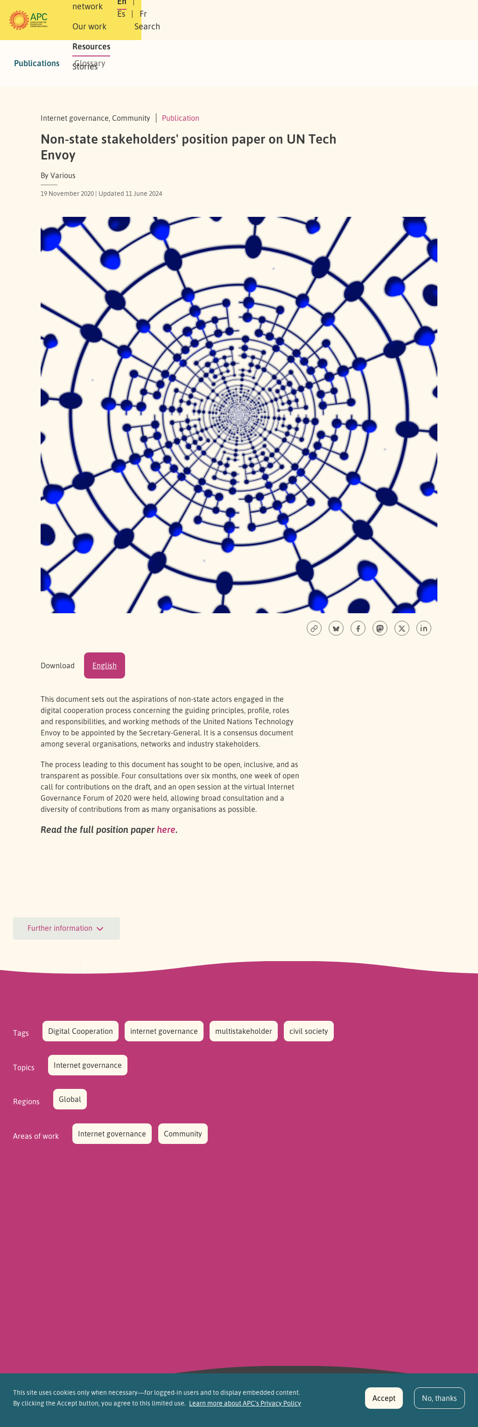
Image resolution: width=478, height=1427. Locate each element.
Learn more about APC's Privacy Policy (245, 1406)
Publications (36, 63)
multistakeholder (243, 1031)
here (166, 829)
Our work (200, 20)
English (104, 665)
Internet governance (88, 1065)
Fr (374, 20)
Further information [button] (66, 929)
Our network (146, 20)
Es (352, 20)
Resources (250, 20)
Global (70, 1099)
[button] (432, 20)
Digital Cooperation (80, 1031)
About (98, 20)
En (329, 20)
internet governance (164, 1031)
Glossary (89, 63)
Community (183, 1133)
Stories (296, 20)
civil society (308, 1031)
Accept (384, 1401)
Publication (180, 118)
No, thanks (439, 1401)
